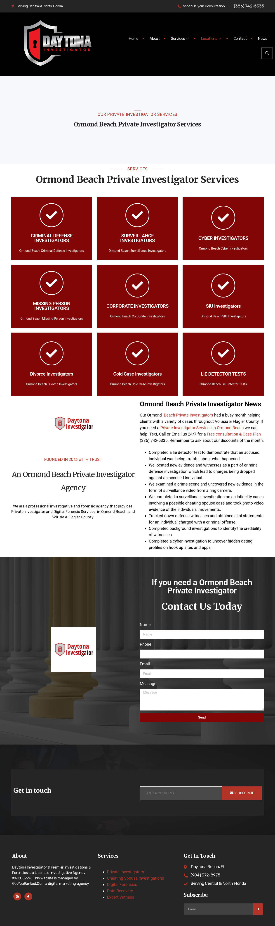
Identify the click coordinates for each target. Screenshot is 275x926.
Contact (240, 38)
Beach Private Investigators (188, 415)
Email (145, 664)
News (262, 38)
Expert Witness (120, 897)
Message (148, 683)
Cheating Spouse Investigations (135, 878)
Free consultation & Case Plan (234, 434)
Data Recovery (120, 890)
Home (133, 38)
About (155, 38)
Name (145, 624)
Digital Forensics (122, 884)
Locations (211, 38)
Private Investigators (125, 871)
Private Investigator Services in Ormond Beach (202, 427)
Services (180, 38)
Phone (145, 644)
